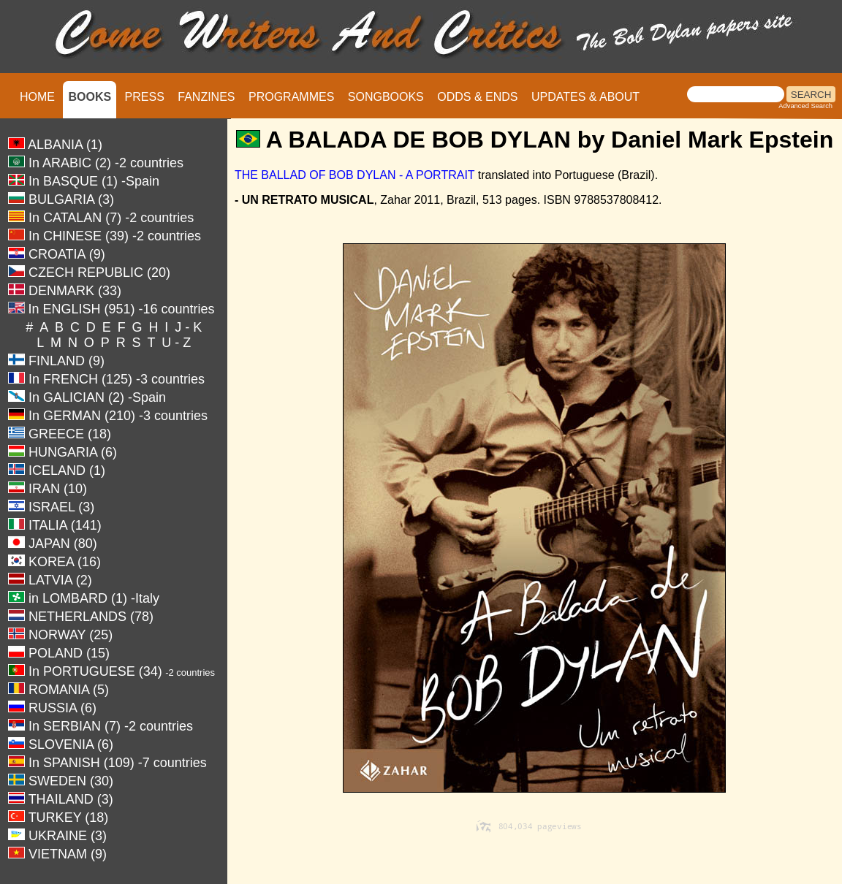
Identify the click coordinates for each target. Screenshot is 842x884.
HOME (37, 97)
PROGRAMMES (291, 97)
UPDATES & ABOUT (585, 97)
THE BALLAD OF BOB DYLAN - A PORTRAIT (354, 175)
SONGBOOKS (386, 97)
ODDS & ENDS (477, 97)
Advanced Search (805, 106)
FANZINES (206, 97)
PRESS (144, 97)
